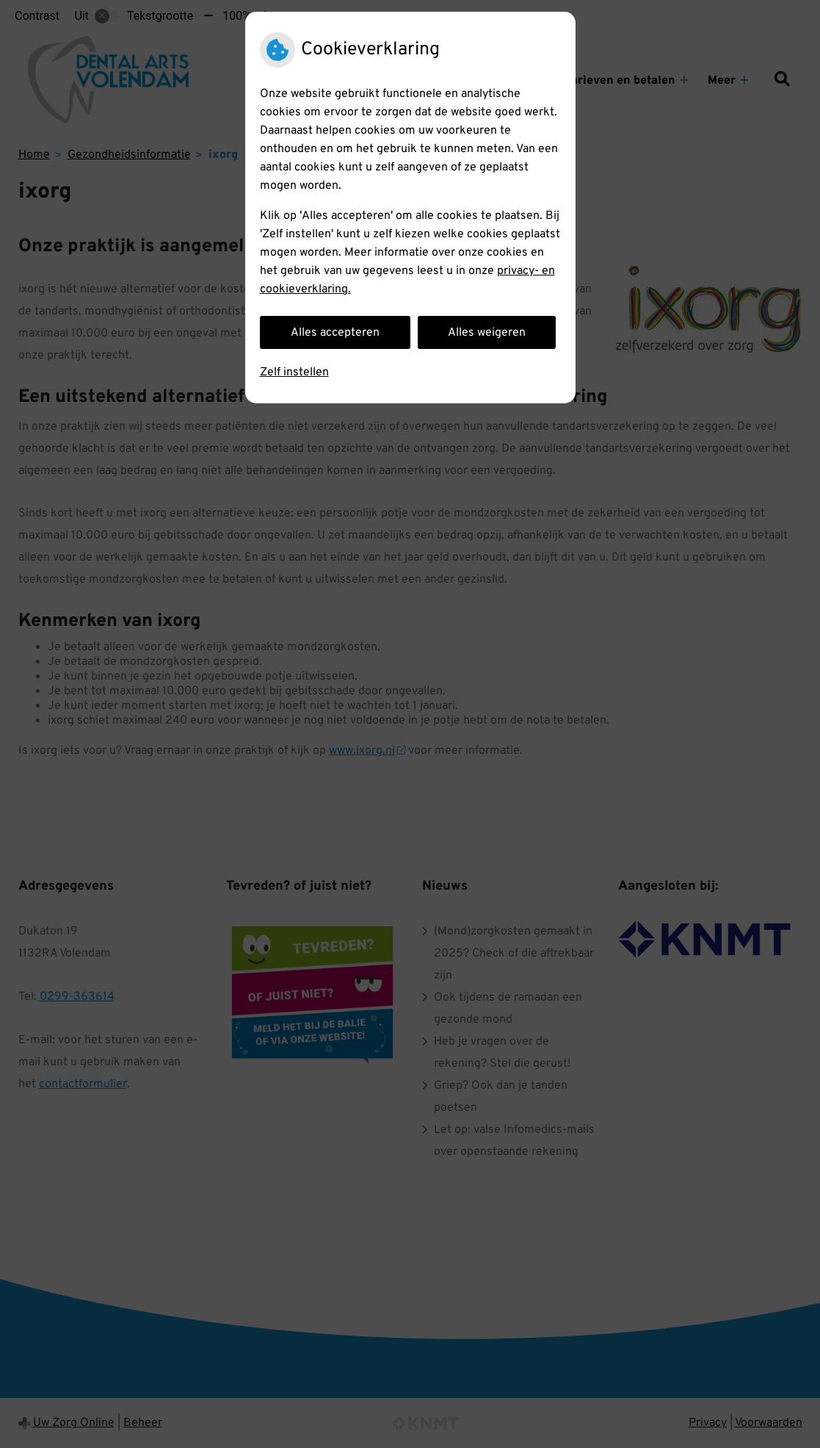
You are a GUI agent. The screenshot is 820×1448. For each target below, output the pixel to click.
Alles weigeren (487, 332)
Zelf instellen (294, 372)
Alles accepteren (335, 332)
